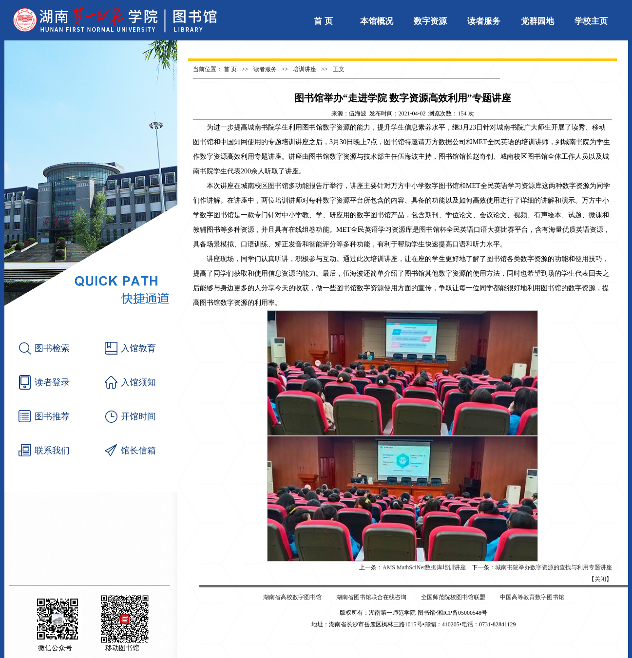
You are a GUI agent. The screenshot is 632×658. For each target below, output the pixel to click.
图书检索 (52, 348)
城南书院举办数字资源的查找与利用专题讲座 (553, 567)
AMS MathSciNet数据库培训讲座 (424, 567)
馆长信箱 (138, 450)
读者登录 (52, 382)
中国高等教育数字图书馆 (532, 597)
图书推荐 (52, 416)
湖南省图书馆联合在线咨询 (371, 597)
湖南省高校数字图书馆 (292, 597)
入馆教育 (138, 348)
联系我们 (52, 450)
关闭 (600, 579)
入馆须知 (138, 382)
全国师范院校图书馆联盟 (453, 597)
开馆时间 (138, 416)
